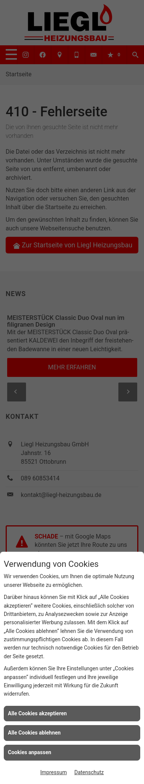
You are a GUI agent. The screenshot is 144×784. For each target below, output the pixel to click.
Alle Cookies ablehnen (34, 733)
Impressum (53, 772)
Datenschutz (89, 772)
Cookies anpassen (29, 752)
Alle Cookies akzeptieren (37, 713)
